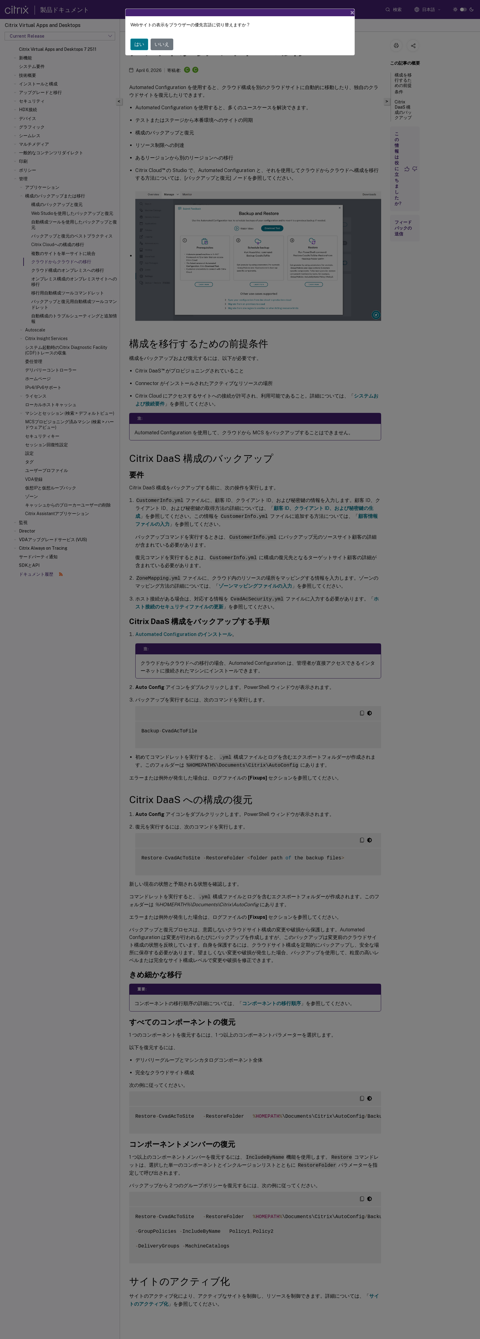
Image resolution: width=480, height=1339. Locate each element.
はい (139, 44)
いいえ (162, 44)
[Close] (352, 12)
